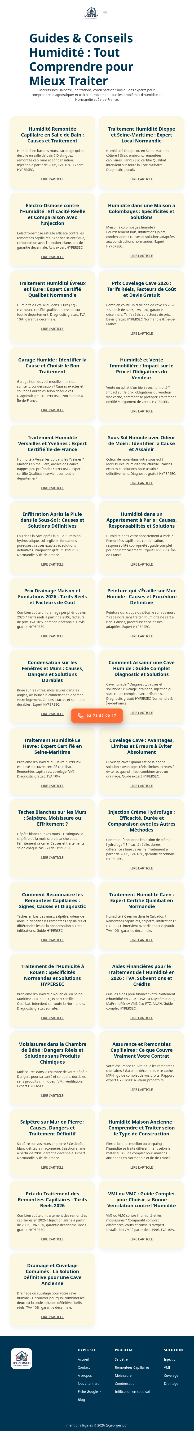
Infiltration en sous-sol (132, 1392)
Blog (81, 1400)
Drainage (171, 1383)
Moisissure (123, 1375)
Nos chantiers (88, 1383)
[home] (91, 13)
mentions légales (79, 1425)
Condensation (126, 1383)
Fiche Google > (89, 1392)
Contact (84, 1367)
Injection (170, 1359)
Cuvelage (171, 1375)
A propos (85, 1375)
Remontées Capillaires (132, 1367)
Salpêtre (121, 1359)
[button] (105, 13)
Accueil (83, 1359)
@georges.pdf (117, 1425)
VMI (167, 1367)
